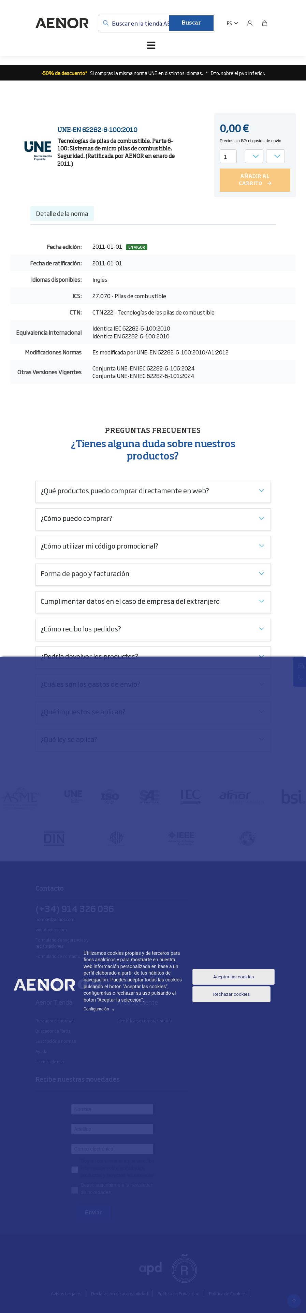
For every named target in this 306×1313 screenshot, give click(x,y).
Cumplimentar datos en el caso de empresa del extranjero (130, 600)
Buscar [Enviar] (191, 23)
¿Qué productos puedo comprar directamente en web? (125, 489)
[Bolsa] (265, 23)
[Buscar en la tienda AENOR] (156, 23)
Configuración (100, 1009)
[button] (232, 23)
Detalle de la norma (62, 212)
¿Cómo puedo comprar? (77, 517)
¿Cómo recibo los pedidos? (81, 628)
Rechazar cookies (230, 996)
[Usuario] (250, 23)
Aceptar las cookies (233, 976)
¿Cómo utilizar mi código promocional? (99, 545)
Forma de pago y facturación (85, 572)
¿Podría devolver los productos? (89, 655)
